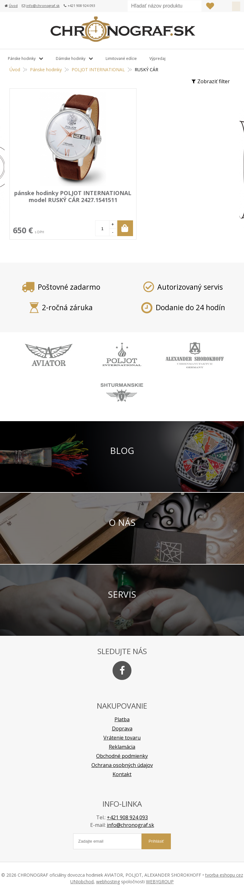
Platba (122, 719)
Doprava (122, 728)
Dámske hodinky (70, 58)
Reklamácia (122, 746)
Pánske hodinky (46, 70)
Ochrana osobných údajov (122, 764)
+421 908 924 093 (127, 817)
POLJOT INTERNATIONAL (98, 70)
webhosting (108, 881)
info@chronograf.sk (43, 5)
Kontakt (122, 773)
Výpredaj (157, 58)
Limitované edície (121, 58)
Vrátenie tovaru (122, 737)
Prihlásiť (223, 6)
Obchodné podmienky (122, 755)
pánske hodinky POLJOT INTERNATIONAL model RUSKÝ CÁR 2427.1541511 (65, 199)
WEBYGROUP (160, 881)
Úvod (13, 5)
